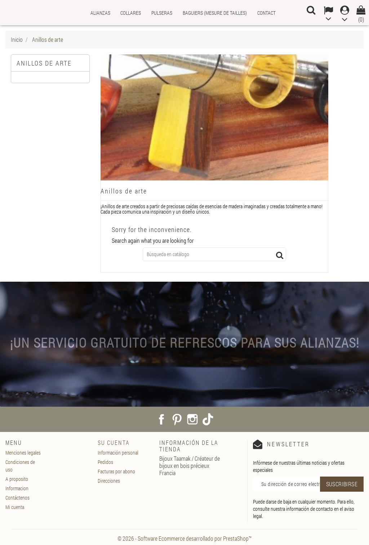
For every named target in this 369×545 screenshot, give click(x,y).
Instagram (192, 419)
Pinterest (177, 419)
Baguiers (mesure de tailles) (215, 12)
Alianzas (100, 12)
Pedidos (105, 462)
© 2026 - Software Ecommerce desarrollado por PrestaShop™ (184, 538)
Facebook (161, 419)
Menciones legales (23, 452)
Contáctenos (17, 497)
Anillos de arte (44, 63)
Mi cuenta (14, 507)
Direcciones (109, 480)
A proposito (16, 478)
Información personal (118, 452)
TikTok (208, 419)
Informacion (16, 488)
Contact (266, 12)
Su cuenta (114, 442)
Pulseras (161, 12)
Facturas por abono (116, 471)
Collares (130, 12)
